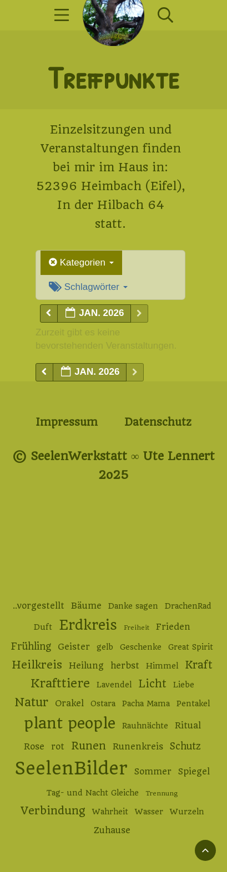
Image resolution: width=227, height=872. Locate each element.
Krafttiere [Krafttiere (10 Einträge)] (60, 683)
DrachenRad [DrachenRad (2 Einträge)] (188, 605)
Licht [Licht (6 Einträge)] (152, 683)
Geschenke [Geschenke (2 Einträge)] (141, 646)
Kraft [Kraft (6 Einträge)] (199, 665)
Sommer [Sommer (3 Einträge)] (152, 772)
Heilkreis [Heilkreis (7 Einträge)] (37, 665)
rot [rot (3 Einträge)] (57, 747)
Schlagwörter (88, 287)
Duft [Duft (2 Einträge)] (43, 627)
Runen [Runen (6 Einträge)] (88, 746)
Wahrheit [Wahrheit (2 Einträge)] (110, 811)
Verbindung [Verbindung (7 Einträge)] (53, 810)
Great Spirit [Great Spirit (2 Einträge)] (190, 646)
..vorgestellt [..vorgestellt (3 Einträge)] (38, 606)
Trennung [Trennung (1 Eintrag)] (161, 793)
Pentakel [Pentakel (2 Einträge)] (193, 703)
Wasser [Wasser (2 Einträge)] (149, 811)
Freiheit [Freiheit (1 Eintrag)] (136, 627)
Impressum (67, 422)
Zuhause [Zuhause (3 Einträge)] (112, 830)
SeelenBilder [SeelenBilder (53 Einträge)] (71, 768)
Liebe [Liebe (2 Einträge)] (183, 684)
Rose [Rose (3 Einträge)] (34, 747)
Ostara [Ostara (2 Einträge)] (102, 703)
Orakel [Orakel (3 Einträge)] (69, 703)
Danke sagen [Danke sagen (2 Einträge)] (133, 605)
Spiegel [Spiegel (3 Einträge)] (194, 772)
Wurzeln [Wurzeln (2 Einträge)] (187, 811)
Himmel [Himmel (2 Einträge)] (162, 665)
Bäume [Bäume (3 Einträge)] (86, 606)
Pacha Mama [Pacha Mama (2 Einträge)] (146, 703)
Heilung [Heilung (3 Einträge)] (86, 666)
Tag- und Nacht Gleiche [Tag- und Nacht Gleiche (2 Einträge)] (93, 792)
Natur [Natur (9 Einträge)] (31, 702)
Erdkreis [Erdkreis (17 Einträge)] (88, 625)
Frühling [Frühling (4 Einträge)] (31, 646)
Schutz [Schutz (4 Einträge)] (185, 746)
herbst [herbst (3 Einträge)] (124, 666)
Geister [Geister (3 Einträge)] (74, 647)
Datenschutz (157, 422)
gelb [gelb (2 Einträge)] (105, 646)
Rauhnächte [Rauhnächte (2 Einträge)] (145, 725)
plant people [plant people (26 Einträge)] (69, 723)
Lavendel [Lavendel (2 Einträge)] (114, 684)
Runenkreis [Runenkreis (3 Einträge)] (138, 747)
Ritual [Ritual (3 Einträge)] (188, 726)
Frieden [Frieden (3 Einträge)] (173, 627)
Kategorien (81, 262)
